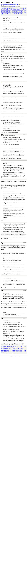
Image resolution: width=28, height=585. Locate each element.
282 (10, 13)
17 (11, 7)
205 (13, 11)
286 (13, 13)
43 (3, 8)
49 (7, 8)
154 (16, 10)
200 (9, 11)
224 (6, 12)
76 (25, 8)
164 (25, 10)
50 (8, 8)
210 (18, 11)
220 (2, 12)
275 (3, 13)
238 (19, 12)
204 (12, 11)
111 (1, 9)
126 (15, 9)
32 (21, 7)
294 (21, 13)
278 (6, 13)
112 (2, 9)
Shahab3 (2, 15)
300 (1, 352)
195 (4, 11)
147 (10, 10)
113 (3, 9)
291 (18, 13)
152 (14, 10)
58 (13, 8)
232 (13, 12)
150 (12, 10)
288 (15, 13)
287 (14, 13)
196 (5, 11)
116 (6, 9)
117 (7, 9)
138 (1, 10)
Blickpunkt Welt (9, 4)
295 (22, 13)
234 (15, 12)
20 (13, 7)
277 (5, 13)
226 (8, 12)
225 (7, 12)
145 (8, 10)
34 (22, 7)
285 (12, 13)
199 (8, 11)
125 (14, 9)
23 (15, 7)
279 (7, 13)
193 (2, 11)
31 (20, 7)
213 (21, 11)
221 (3, 12)
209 (17, 11)
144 (7, 10)
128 (17, 9)
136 (24, 9)
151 (13, 10)
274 (2, 13)
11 (7, 7)
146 (9, 10)
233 (14, 12)
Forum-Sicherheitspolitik (7, 2)
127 (16, 9)
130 (19, 9)
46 (5, 8)
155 (17, 10)
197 (6, 11)
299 (25, 13)
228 (10, 12)
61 (15, 8)
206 (14, 11)
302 (3, 352)
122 (11, 9)
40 (1, 8)
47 (6, 8)
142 (5, 10)
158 (20, 10)
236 (17, 12)
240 (21, 12)
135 (23, 9)
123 (12, 9)
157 (19, 10)
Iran (6, 5)
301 (2, 352)
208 (16, 11)
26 (17, 7)
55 (11, 8)
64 (17, 8)
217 (24, 11)
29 (19, 7)
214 (22, 11)
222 (4, 12)
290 (17, 13)
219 (1, 12)
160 (22, 10)
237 (18, 12)
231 (12, 12)
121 (10, 9)
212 (20, 11)
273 (1, 13)
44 (4, 8)
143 (6, 10)
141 (4, 10)
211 (19, 11)
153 (15, 10)
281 (9, 13)
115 (5, 9)
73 (23, 8)
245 (25, 12)
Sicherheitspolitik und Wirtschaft (14, 4)
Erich (2, 305)
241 (22, 12)
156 (18, 10)
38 (25, 7)
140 (3, 10)
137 (25, 9)
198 (7, 11)
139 (2, 10)
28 (18, 7)
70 (21, 8)
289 (16, 13)
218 (25, 11)
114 (4, 9)
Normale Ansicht (13, 6)
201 (10, 11)
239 (20, 12)
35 (23, 7)
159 (21, 10)
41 (2, 8)
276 (4, 13)
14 (9, 7)
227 (9, 12)
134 (22, 9)
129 (18, 9)
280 (8, 13)
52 (9, 8)
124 (13, 9)
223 (5, 12)
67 (19, 8)
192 (1, 11)
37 (24, 7)
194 (3, 11)
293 (20, 13)
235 (16, 12)
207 (15, 11)
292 (19, 13)
